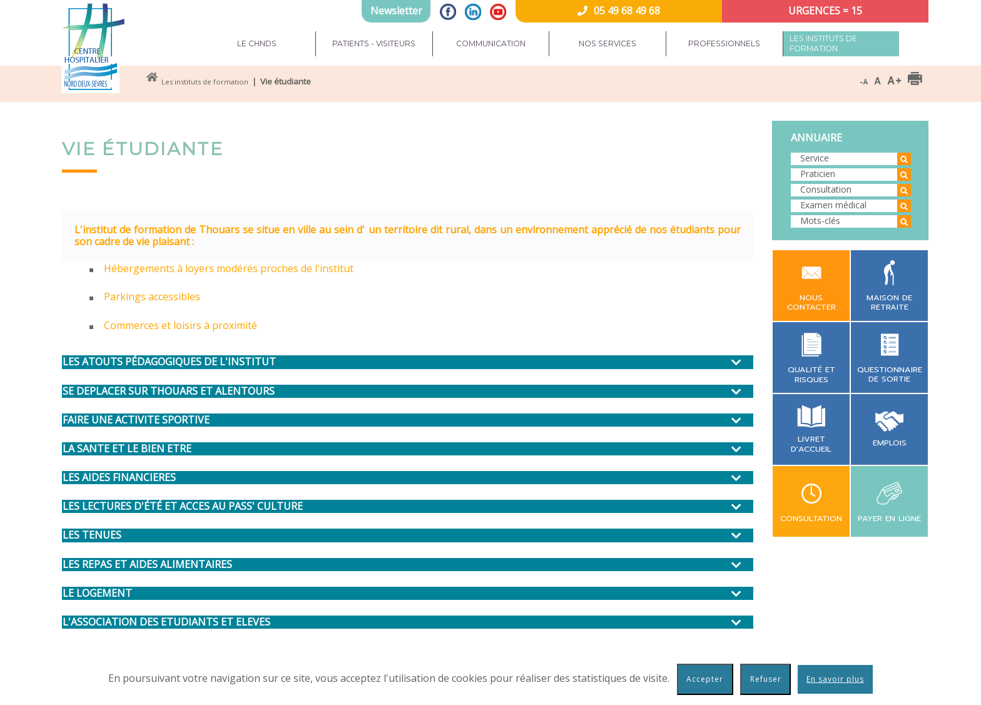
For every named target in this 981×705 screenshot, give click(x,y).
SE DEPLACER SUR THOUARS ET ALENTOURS (169, 391)
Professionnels (724, 43)
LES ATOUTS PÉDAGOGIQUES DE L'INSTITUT (169, 361)
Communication (491, 43)
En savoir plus (835, 679)
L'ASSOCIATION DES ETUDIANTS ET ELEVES (166, 622)
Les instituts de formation (823, 43)
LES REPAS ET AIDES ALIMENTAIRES (147, 564)
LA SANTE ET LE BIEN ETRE (127, 448)
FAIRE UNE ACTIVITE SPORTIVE (136, 420)
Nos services (607, 43)
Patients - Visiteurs (373, 43)
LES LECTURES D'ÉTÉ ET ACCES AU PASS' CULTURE (183, 506)
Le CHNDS (257, 43)
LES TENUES (92, 535)
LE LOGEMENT (97, 593)
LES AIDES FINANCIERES (119, 477)
